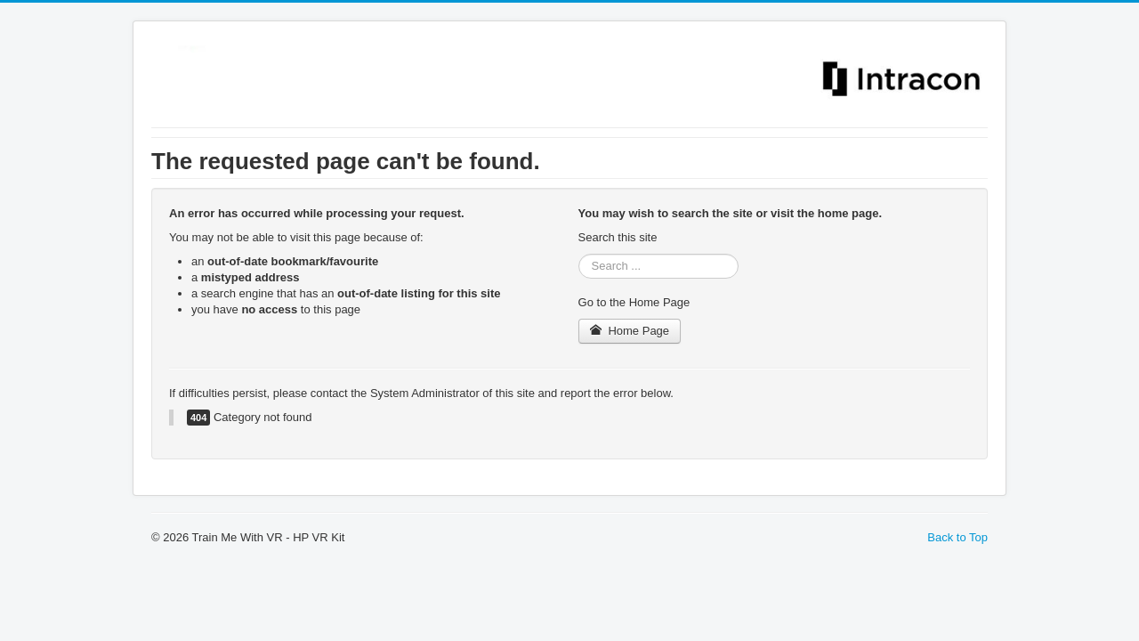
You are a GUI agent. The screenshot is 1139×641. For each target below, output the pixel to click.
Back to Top (957, 537)
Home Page (630, 330)
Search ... (578, 254)
